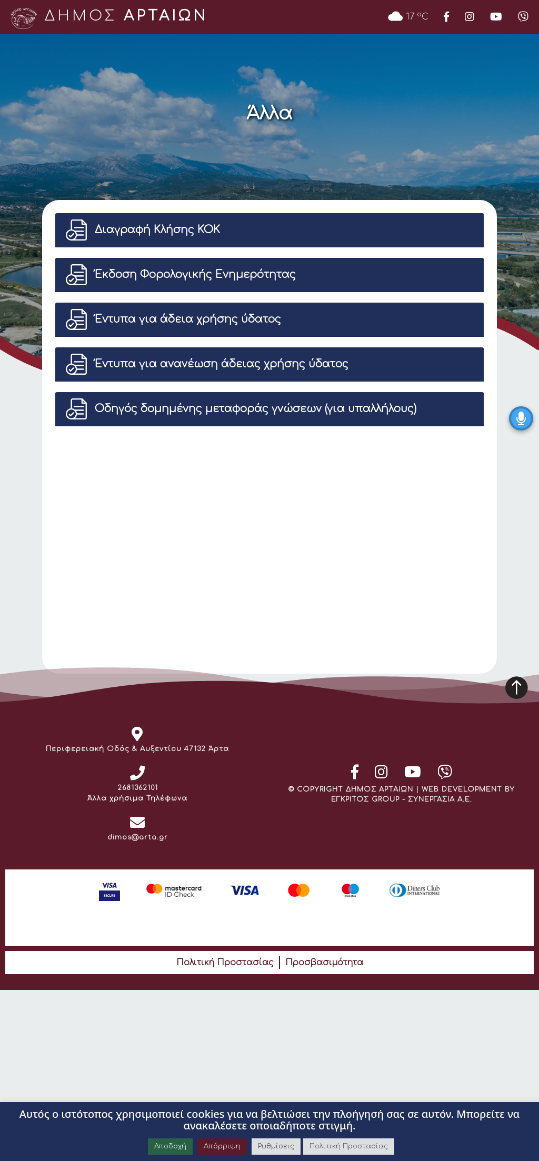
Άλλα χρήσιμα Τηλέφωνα (137, 798)
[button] (269, 230)
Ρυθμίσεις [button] (276, 1146)
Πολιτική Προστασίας (225, 962)
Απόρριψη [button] (222, 1146)
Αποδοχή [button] (170, 1146)
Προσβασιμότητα (324, 962)
